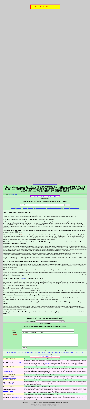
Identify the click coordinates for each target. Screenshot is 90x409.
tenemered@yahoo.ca (8, 393)
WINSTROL (20, 222)
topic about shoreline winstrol (54, 208)
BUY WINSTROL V (13, 194)
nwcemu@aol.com (17, 400)
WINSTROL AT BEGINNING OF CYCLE (65, 355)
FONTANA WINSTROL (41, 355)
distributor (18, 208)
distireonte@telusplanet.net (9, 380)
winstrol (22, 278)
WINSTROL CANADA (12, 355)
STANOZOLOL (51, 355)
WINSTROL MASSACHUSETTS (26, 355)
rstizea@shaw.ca (20, 365)
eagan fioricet (66, 208)
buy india (13, 208)
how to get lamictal (74, 208)
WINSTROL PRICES (46, 356)
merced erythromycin (28, 208)
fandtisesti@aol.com (8, 374)
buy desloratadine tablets (40, 208)
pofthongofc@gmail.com (9, 386)
